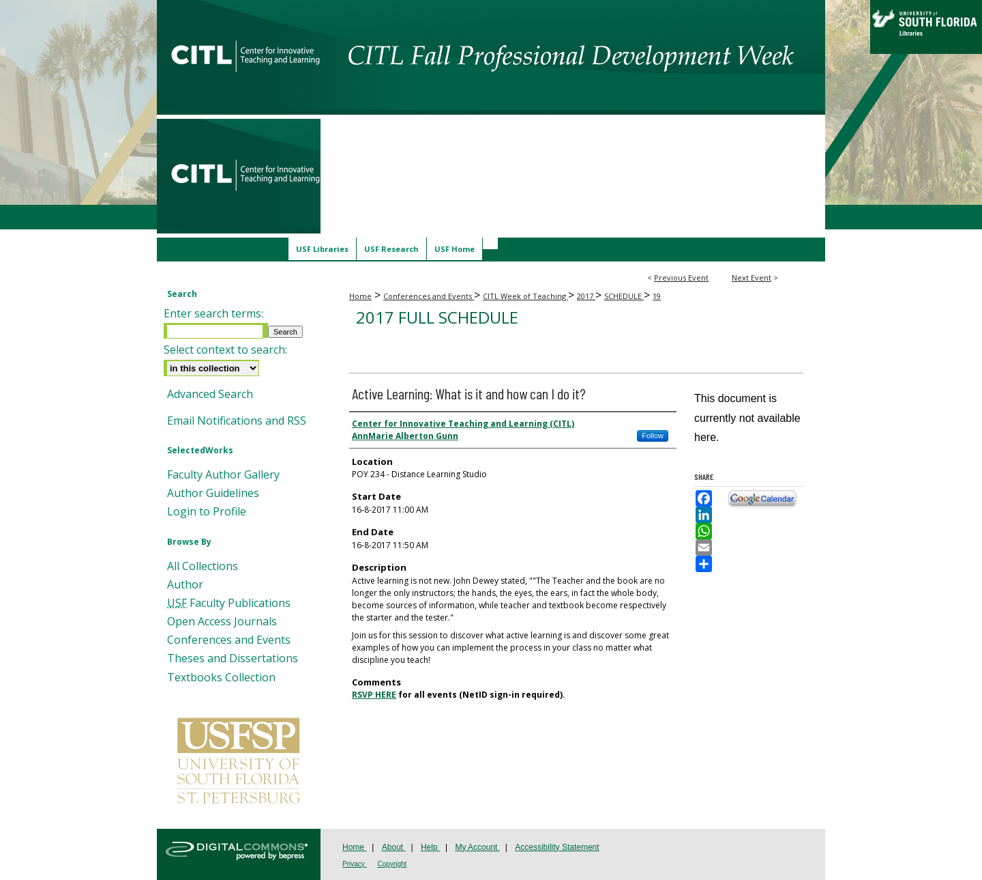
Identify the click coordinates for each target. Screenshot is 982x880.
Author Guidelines (213, 493)
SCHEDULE (624, 296)
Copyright (392, 864)
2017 (586, 296)
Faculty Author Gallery (223, 474)
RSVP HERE (374, 694)
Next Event (751, 277)
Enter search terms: (213, 313)
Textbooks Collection (221, 677)
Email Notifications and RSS (236, 420)
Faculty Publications (229, 603)
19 (657, 296)
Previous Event (681, 277)
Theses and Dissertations (232, 658)
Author (185, 584)
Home (360, 296)
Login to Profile (206, 511)
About (394, 847)
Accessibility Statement (557, 847)
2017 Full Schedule (437, 317)
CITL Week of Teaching (525, 296)
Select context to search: (225, 349)
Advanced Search (210, 393)
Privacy (354, 864)
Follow (653, 435)
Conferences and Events (428, 296)
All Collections (202, 566)
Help (430, 847)
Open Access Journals (222, 621)
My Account (477, 847)
